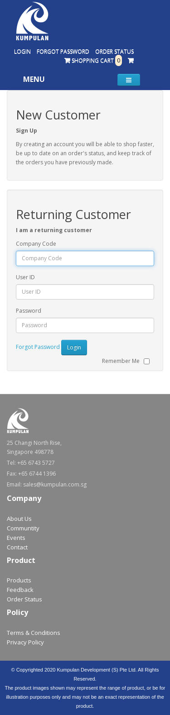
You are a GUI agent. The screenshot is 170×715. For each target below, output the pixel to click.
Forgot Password (63, 51)
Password (28, 311)
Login (22, 51)
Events (16, 538)
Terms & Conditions (33, 633)
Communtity (23, 528)
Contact (17, 547)
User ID (25, 277)
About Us (19, 519)
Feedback (20, 590)
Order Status (114, 51)
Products (19, 580)
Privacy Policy (25, 642)
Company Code (36, 244)
